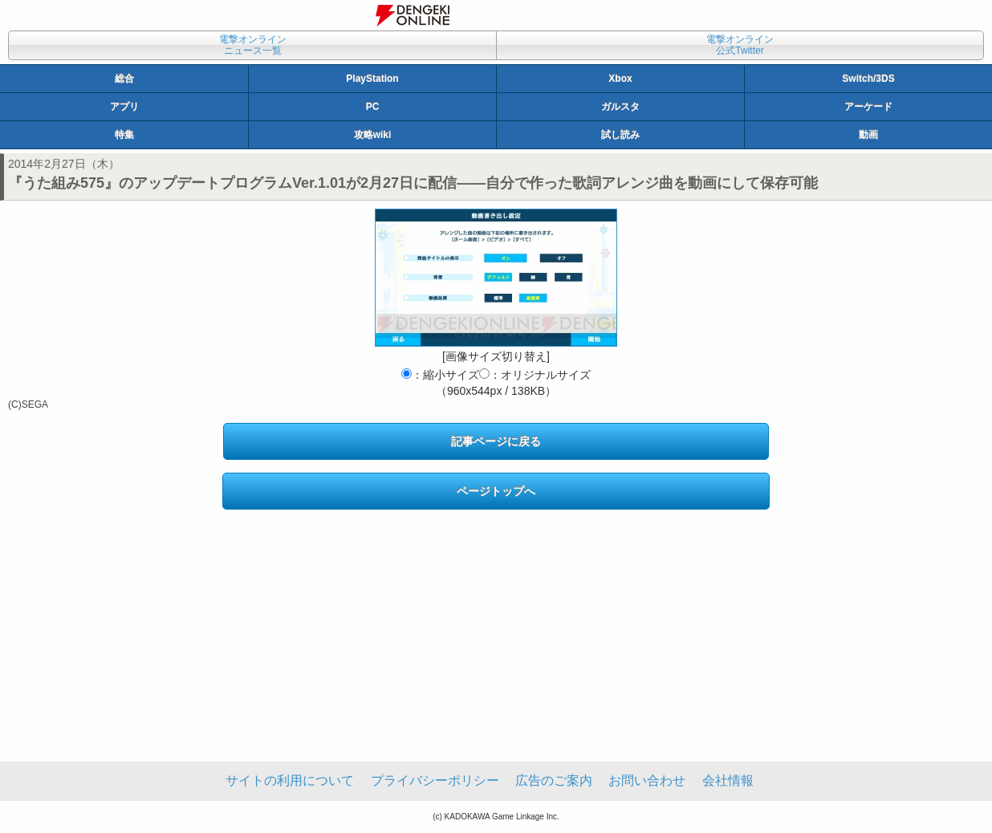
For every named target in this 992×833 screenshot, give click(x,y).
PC (373, 106)
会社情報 (728, 780)
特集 (124, 134)
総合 (124, 78)
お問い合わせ (646, 780)
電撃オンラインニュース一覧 (253, 45)
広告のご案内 (553, 780)
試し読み (620, 134)
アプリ (124, 106)
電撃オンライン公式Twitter (740, 45)
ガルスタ (620, 106)
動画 (868, 134)
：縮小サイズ (440, 374)
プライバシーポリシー (435, 780)
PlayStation (372, 78)
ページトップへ (496, 491)
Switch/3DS (868, 78)
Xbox (620, 78)
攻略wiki (373, 134)
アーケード (868, 106)
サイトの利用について (290, 780)
